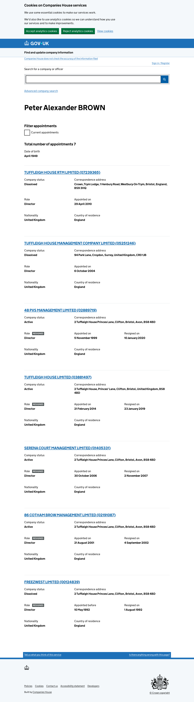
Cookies (39, 686)
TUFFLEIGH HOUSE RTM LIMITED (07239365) (62, 172)
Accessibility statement (72, 686)
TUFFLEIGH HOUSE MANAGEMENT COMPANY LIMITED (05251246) (80, 243)
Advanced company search (41, 91)
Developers (93, 686)
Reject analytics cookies (78, 31)
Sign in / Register (161, 63)
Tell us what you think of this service (42, 654)
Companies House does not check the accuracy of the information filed (61, 58)
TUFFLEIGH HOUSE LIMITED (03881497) (58, 377)
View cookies (105, 31)
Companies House (42, 692)
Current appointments (41, 133)
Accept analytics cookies (41, 31)
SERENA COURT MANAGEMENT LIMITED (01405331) (67, 448)
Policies (28, 686)
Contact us (52, 686)
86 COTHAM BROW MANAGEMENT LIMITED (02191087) (70, 515)
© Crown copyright (160, 692)
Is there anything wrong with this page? (149, 654)
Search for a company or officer (43, 69)
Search (164, 79)
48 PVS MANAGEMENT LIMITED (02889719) (60, 310)
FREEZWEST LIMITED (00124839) (52, 582)
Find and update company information (48, 52)
